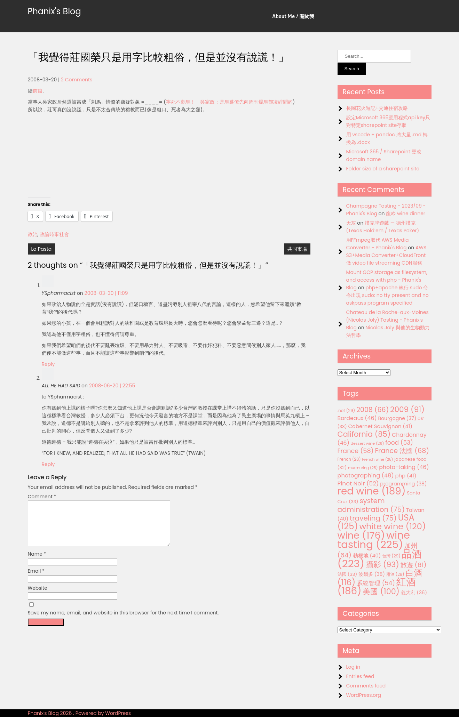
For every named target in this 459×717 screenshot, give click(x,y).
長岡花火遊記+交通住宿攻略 (377, 108)
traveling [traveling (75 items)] (373, 518)
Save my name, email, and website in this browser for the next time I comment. (123, 621)
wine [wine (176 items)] (361, 535)
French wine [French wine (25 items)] (377, 459)
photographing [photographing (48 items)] (366, 476)
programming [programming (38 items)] (403, 483)
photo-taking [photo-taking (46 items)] (404, 467)
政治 (33, 234)
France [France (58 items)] (356, 450)
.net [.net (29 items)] (346, 410)
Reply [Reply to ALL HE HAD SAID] (48, 464)
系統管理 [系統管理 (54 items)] (376, 583)
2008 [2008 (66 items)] (372, 409)
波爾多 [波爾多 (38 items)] (371, 574)
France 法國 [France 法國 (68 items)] (402, 451)
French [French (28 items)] (349, 459)
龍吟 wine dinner (405, 213)
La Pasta (41, 248)
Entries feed (360, 676)
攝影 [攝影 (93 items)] (382, 564)
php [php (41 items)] (405, 475)
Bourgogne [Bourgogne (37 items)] (397, 418)
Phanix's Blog (54, 11)
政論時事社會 (54, 234)
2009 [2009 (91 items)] (407, 409)
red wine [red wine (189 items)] (372, 491)
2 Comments (76, 79)
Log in (353, 666)
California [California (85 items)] (364, 434)
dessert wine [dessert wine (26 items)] (367, 443)
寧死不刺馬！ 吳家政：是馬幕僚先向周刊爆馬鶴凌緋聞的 (229, 101)
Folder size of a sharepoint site (382, 168)
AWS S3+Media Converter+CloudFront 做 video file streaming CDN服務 (386, 255)
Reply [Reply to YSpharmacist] (48, 364)
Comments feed (366, 685)
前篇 (37, 90)
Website (37, 596)
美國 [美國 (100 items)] (381, 591)
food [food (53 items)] (399, 442)
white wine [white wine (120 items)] (392, 526)
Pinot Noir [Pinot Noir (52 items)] (358, 483)
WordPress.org (363, 695)
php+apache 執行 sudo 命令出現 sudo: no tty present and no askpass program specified (387, 295)
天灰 (351, 222)
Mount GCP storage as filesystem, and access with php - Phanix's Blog (386, 280)
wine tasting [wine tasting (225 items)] (374, 539)
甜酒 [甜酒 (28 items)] (395, 574)
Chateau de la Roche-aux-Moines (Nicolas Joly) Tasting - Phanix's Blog (387, 320)
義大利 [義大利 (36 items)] (414, 592)
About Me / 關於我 (293, 16)
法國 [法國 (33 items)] (347, 574)
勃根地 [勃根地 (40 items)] (367, 555)
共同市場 (297, 248)
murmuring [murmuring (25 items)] (363, 467)
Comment (42, 496)
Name (37, 562)
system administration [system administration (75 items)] (371, 505)
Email (36, 579)
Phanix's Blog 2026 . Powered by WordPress (79, 713)
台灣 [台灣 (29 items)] (391, 556)
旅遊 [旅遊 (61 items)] (414, 565)
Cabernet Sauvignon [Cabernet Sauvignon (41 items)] (380, 426)
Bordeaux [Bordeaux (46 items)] (357, 418)
